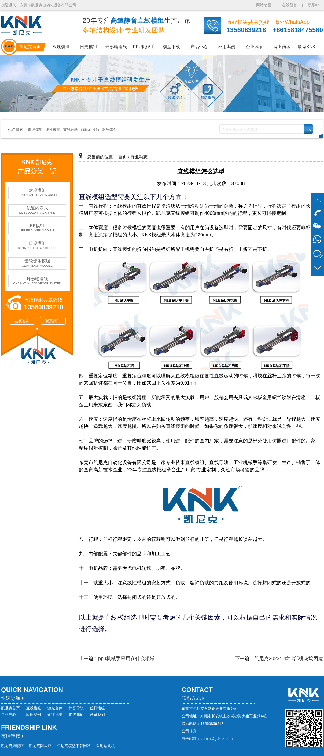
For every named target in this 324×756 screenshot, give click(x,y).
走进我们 (76, 714)
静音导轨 (76, 708)
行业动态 (139, 157)
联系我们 (52, 321)
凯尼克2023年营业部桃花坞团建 (288, 658)
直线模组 (35, 129)
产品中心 (8, 714)
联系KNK (315, 5)
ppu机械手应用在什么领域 (126, 658)
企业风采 (54, 714)
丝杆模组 (97, 708)
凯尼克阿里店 (40, 746)
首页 (122, 157)
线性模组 (52, 129)
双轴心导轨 (90, 129)
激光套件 (109, 129)
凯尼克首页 (10, 708)
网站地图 (264, 5)
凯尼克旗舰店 (12, 746)
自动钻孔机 (105, 746)
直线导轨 (70, 129)
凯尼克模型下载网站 (74, 746)
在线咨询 (22, 321)
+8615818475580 (298, 29)
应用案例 (33, 714)
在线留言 (289, 5)
